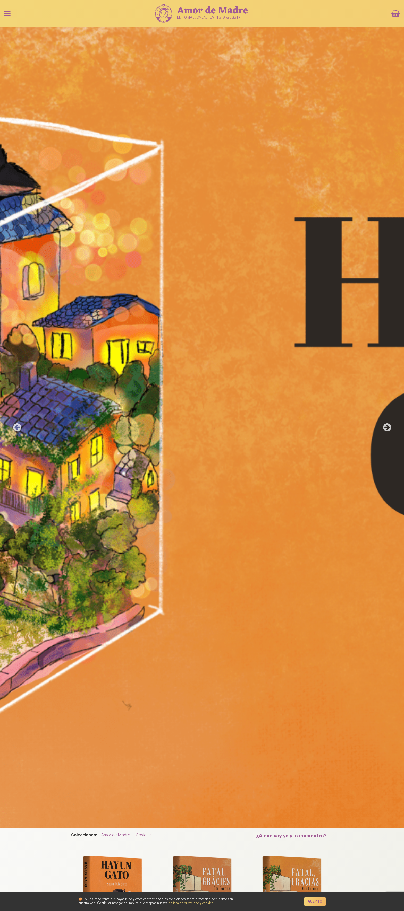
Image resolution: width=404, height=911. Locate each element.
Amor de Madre (115, 835)
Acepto (315, 901)
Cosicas (143, 835)
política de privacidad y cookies (191, 903)
